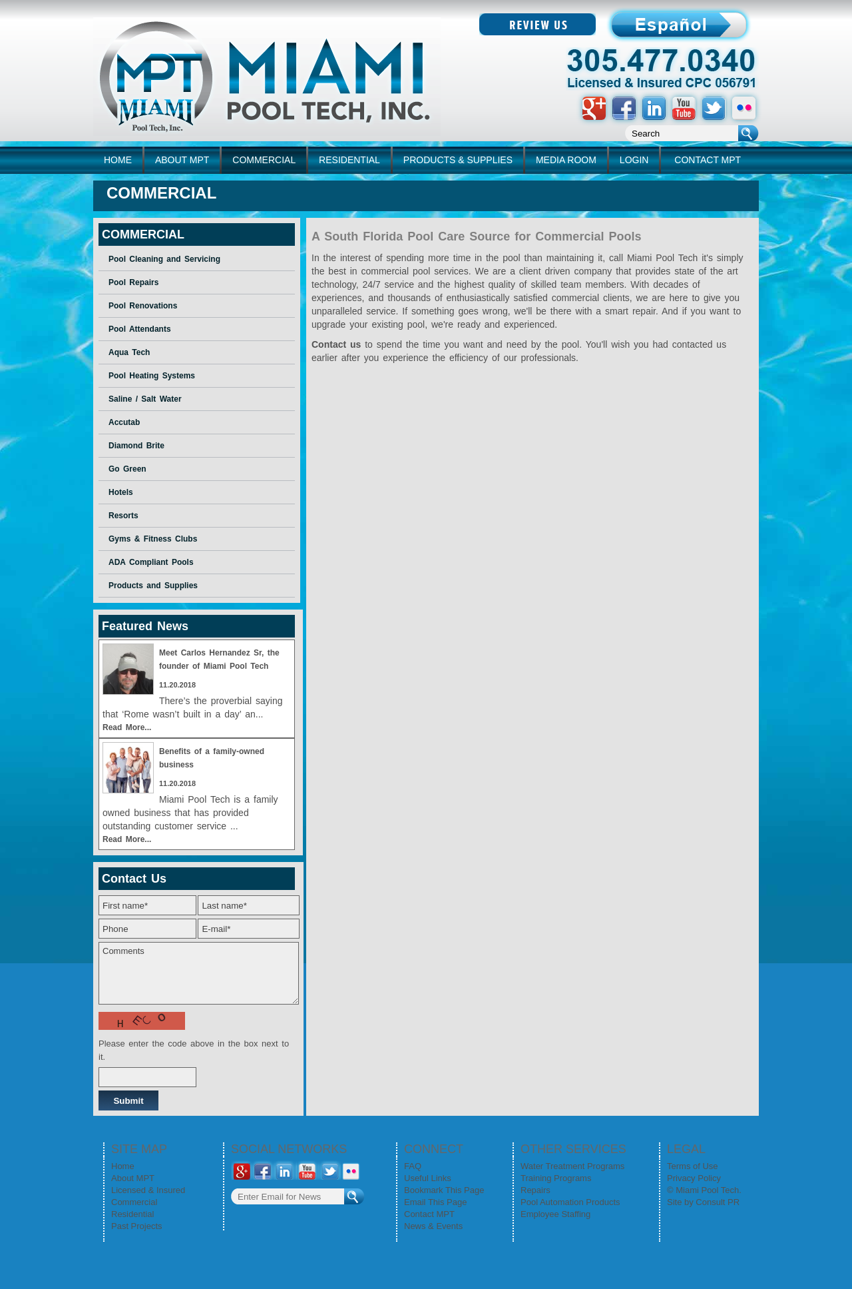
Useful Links (427, 1178)
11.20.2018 (177, 685)
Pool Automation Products (570, 1202)
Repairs (535, 1190)
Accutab (124, 422)
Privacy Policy (694, 1178)
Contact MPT (429, 1214)
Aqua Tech (129, 352)
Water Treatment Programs (572, 1166)
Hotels (120, 492)
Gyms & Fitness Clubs (152, 539)
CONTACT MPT (707, 160)
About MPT (132, 1178)
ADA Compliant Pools (151, 562)
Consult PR (718, 1202)
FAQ (412, 1166)
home (118, 160)
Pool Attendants (139, 329)
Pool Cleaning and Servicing (164, 259)
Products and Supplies (153, 585)
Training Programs (556, 1178)
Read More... (127, 727)
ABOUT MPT (182, 160)
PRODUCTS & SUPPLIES (458, 160)
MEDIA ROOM (566, 160)
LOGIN (634, 160)
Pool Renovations (142, 305)
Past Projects (136, 1226)
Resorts (123, 515)
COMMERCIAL (264, 160)
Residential (132, 1214)
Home (122, 1166)
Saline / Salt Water (145, 399)
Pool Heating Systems (151, 375)
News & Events (433, 1226)
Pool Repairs (133, 282)
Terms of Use (692, 1166)
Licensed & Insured (148, 1190)
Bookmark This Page (444, 1190)
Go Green (127, 469)
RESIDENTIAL (349, 160)
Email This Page (435, 1202)
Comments (199, 973)
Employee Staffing (555, 1214)
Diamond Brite (136, 445)
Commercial (134, 1202)
